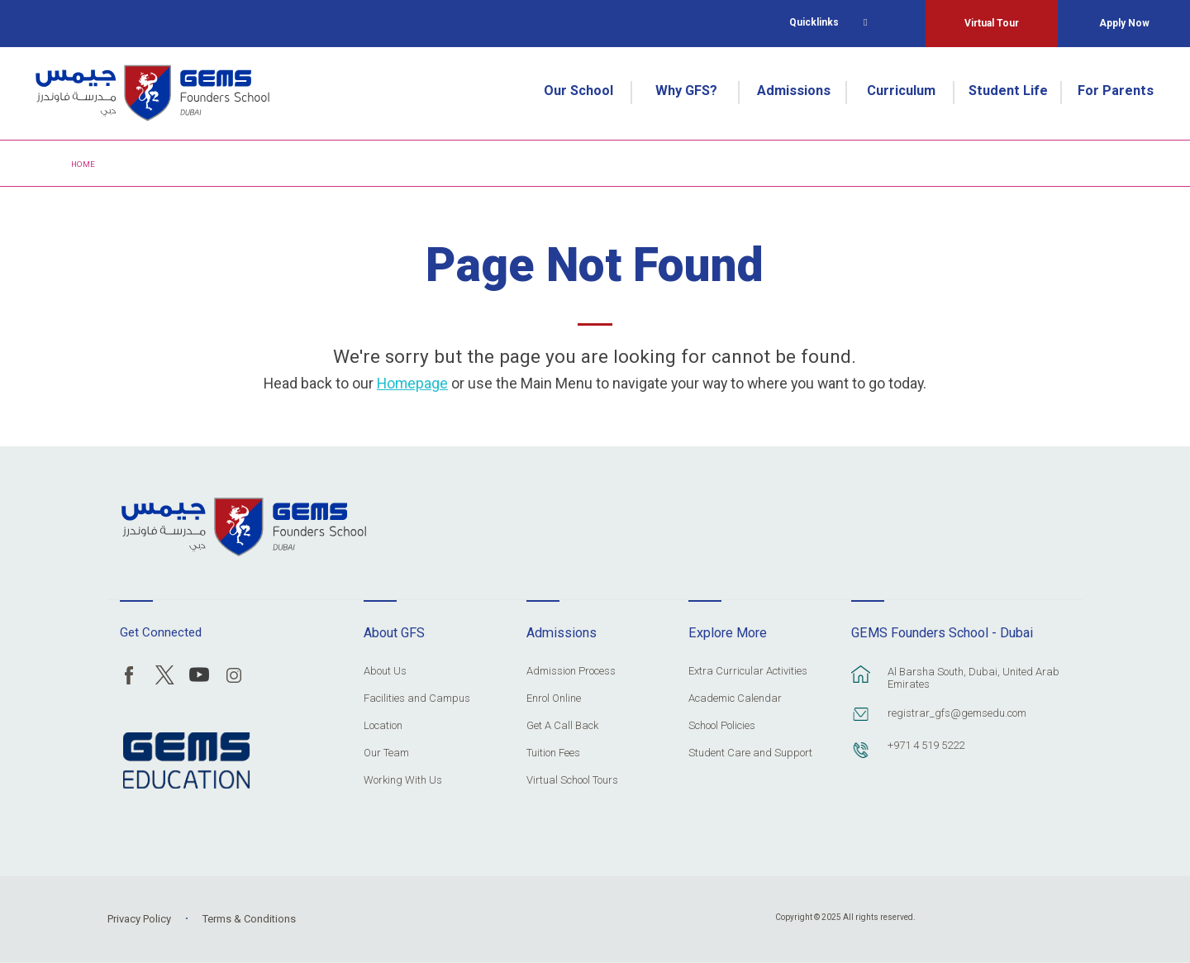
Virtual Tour (991, 23)
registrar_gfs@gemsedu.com (957, 713)
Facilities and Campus (417, 698)
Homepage (412, 383)
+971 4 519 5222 (926, 745)
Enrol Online (553, 698)
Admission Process (571, 671)
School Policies (721, 726)
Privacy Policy (139, 919)
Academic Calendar (735, 698)
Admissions (794, 90)
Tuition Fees (553, 753)
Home (83, 164)
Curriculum (901, 90)
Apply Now (1124, 23)
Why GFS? (686, 90)
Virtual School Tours (572, 780)
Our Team (386, 753)
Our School (578, 90)
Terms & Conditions (249, 919)
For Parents (1116, 90)
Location (383, 726)
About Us (385, 671)
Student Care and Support (750, 753)
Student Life (1008, 90)
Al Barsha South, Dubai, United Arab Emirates (973, 677)
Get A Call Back (562, 726)
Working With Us (403, 780)
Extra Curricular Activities (747, 671)
